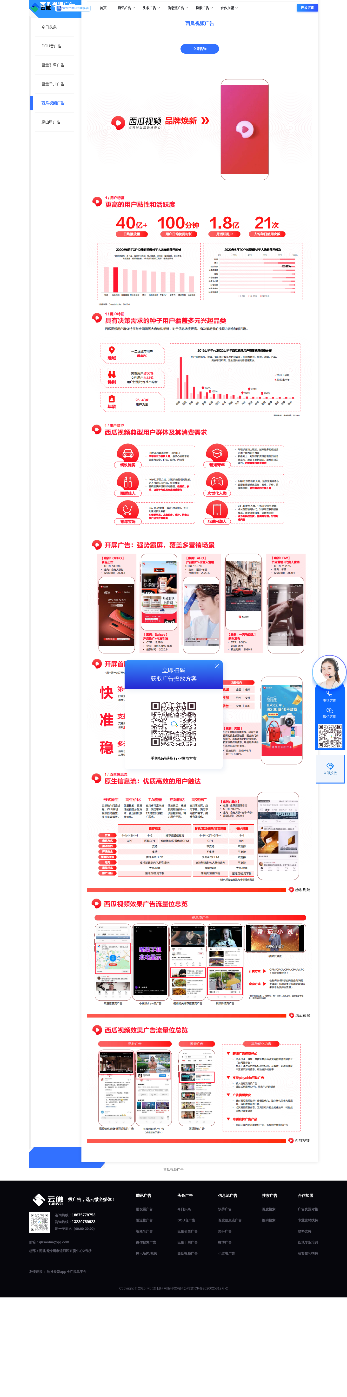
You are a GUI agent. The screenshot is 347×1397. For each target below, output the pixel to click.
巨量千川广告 (53, 183)
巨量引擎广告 (53, 164)
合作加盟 (229, 8)
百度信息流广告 (230, 1319)
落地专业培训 (308, 1342)
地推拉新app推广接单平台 (67, 1371)
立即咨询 (200, 148)
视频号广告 (144, 1331)
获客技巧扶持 (308, 1353)
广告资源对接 (308, 1308)
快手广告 (225, 1308)
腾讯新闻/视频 (146, 1353)
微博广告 (225, 1342)
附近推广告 (144, 1319)
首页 (103, 8)
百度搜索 (268, 1308)
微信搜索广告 (146, 1342)
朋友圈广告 (144, 1308)
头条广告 (151, 8)
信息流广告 (177, 8)
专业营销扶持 (308, 1319)
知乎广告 (225, 1331)
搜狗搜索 (268, 1319)
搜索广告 (204, 8)
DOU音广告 (51, 145)
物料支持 (304, 1331)
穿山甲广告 (51, 221)
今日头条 (49, 126)
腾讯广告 (126, 8)
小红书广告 (226, 1353)
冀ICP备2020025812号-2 (209, 1388)
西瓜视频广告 (53, 202)
